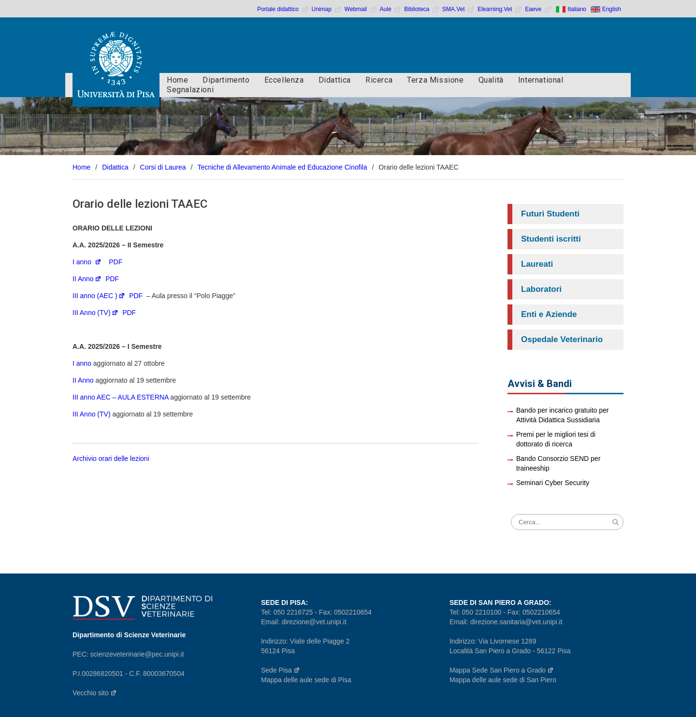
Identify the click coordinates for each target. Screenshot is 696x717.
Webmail (361, 9)
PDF (115, 262)
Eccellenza (284, 80)
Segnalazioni (190, 89)
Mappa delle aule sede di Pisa (306, 680)
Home (177, 80)
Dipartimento (226, 80)
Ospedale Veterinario (562, 339)
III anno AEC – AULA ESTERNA (120, 397)
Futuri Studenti (550, 213)
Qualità (491, 80)
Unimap (327, 9)
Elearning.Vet (500, 9)
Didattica (335, 80)
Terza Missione (435, 80)
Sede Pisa (280, 670)
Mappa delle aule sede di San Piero (503, 680)
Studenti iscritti (551, 239)
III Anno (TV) (95, 312)
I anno (87, 262)
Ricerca (378, 80)
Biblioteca (422, 9)
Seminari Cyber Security (552, 483)
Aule (391, 9)
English (611, 9)
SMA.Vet (458, 9)
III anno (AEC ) (98, 296)
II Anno (87, 279)
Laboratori (541, 289)
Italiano (576, 9)
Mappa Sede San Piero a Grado (502, 670)
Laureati (537, 264)
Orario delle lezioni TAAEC (139, 204)
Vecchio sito (94, 693)
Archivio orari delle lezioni (111, 458)
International (541, 80)
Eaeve (538, 9)
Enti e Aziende (549, 314)
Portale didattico (283, 9)
